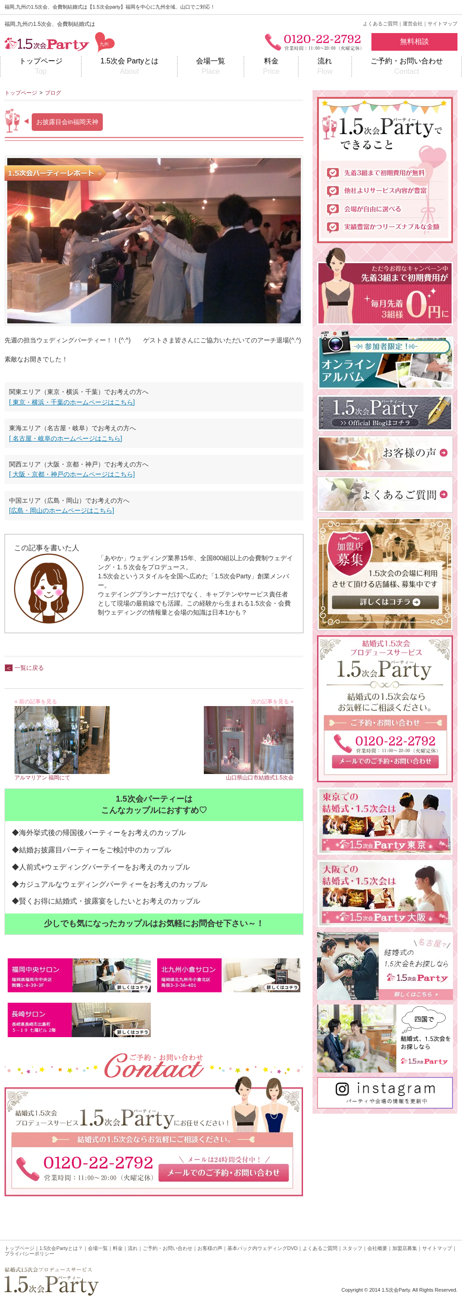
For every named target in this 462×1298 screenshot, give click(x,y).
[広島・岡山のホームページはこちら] (61, 510)
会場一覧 (211, 67)
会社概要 (377, 1248)
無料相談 (414, 41)
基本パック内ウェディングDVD (262, 1248)
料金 (271, 67)
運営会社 (413, 23)
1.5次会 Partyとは (129, 67)
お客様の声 (209, 1248)
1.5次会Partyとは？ (61, 1248)
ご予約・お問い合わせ (407, 67)
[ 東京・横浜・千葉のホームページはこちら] (72, 402)
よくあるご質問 (380, 23)
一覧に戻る (29, 667)
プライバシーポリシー (29, 1253)
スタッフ (352, 1248)
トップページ (40, 67)
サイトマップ (442, 23)
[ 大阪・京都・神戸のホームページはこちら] (72, 474)
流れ (324, 67)
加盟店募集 (404, 1248)
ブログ (53, 93)
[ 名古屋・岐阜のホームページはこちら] (65, 438)
